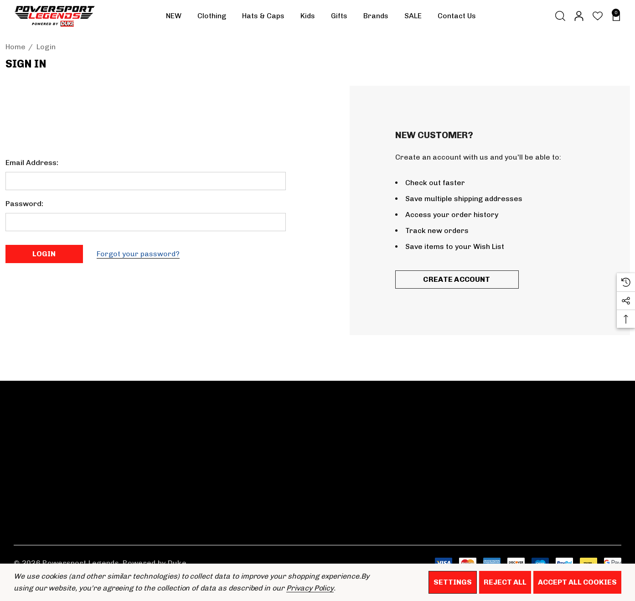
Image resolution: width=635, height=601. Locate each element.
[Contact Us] (456, 16)
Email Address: (31, 162)
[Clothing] (211, 18)
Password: (24, 203)
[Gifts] (339, 18)
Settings (453, 582)
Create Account (456, 279)
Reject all (505, 582)
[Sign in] (578, 16)
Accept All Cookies (577, 582)
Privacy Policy (310, 588)
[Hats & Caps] (263, 18)
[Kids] (307, 18)
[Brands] (375, 18)
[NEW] (173, 16)
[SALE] (412, 16)
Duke (177, 563)
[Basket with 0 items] (613, 16)
